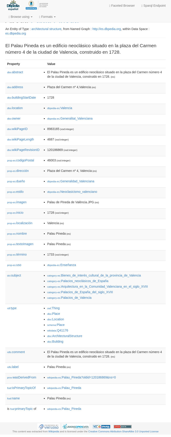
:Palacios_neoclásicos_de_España (77, 281)
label (12, 367)
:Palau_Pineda (64, 388)
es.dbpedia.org (15, 33)
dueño (16, 181)
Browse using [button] (21, 17)
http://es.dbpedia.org (106, 29)
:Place (53, 313)
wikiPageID (17, 129)
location (15, 108)
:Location (55, 319)
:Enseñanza (61, 265)
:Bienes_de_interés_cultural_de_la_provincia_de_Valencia (94, 275)
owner (13, 118)
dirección (18, 171)
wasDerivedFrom (21, 377)
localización (19, 223)
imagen (16, 202)
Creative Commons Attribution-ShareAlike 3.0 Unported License (123, 431)
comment (16, 352)
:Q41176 (57, 330)
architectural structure (46, 29)
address (15, 87)
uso (14, 265)
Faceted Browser (122, 6)
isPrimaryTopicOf (21, 388)
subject (14, 275)
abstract (15, 72)
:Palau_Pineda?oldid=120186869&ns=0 (81, 377)
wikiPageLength (20, 139)
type (12, 308)
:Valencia (59, 108)
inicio (15, 212)
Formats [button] (47, 17)
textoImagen (20, 244)
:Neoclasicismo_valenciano (72, 191)
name (13, 398)
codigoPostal (20, 160)
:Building (55, 341)
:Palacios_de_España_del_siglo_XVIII (80, 292)
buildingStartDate (21, 97)
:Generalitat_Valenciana (70, 118)
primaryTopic (21, 409)
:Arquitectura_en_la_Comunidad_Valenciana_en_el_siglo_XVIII (97, 286)
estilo (15, 191)
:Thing (53, 308)
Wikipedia (53, 431)
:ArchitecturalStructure (64, 336)
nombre (17, 233)
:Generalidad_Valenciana (70, 181)
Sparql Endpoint (153, 6)
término (17, 254)
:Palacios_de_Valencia (69, 297)
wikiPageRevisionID (23, 150)
